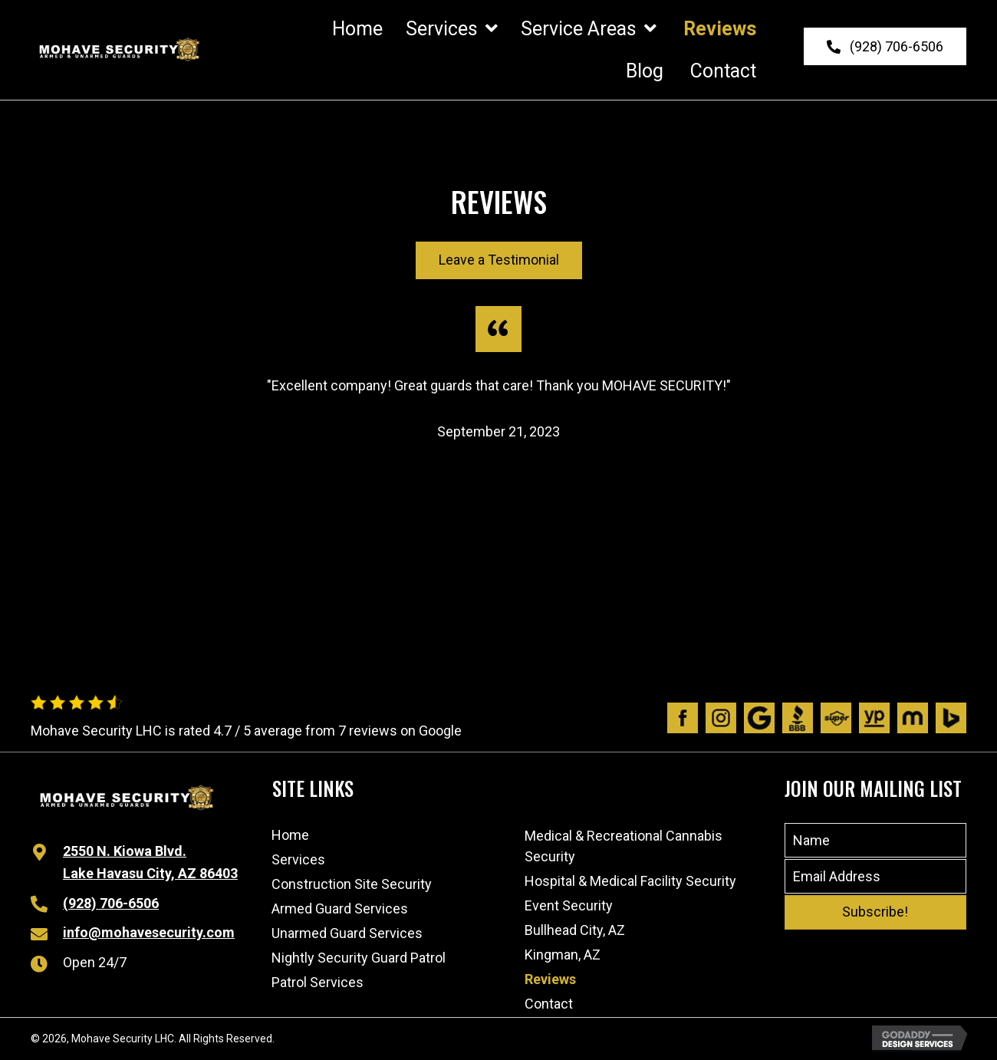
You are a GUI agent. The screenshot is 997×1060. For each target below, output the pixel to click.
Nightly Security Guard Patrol (358, 958)
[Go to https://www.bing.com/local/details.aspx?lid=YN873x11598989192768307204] (951, 718)
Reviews (550, 979)
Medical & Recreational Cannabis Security (623, 846)
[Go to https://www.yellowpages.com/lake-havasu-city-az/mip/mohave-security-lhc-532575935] (874, 718)
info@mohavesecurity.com (149, 932)
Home (290, 835)
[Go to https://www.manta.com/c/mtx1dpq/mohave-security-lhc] (912, 718)
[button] (885, 47)
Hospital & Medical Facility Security (630, 881)
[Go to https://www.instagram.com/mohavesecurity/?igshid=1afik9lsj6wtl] (721, 718)
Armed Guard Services (339, 908)
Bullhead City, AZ (575, 930)
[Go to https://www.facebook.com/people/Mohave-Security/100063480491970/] (682, 718)
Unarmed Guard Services (347, 933)
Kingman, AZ (563, 954)
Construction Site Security (351, 884)
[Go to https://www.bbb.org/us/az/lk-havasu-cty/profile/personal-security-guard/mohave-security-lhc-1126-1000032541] (797, 718)
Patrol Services (317, 982)
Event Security (569, 905)
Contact (549, 1004)
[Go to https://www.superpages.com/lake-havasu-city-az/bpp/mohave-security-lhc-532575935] (836, 718)
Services (298, 859)
